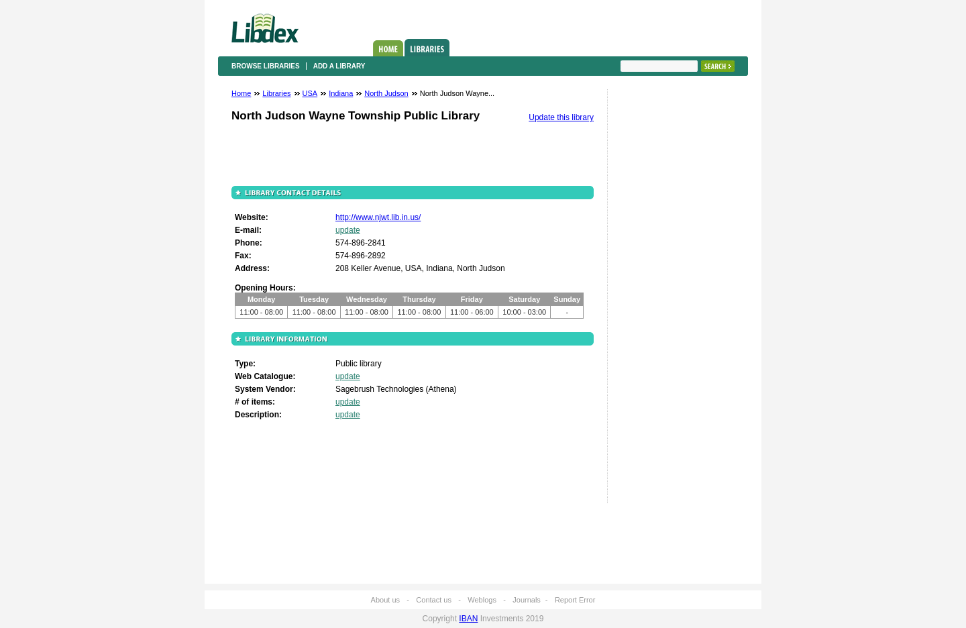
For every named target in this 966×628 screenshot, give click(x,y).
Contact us (433, 600)
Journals (527, 600)
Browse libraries (265, 66)
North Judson (386, 93)
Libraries (427, 47)
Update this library (561, 117)
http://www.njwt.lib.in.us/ (378, 217)
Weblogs (482, 600)
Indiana (341, 93)
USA (310, 93)
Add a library (339, 66)
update (347, 230)
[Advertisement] (661, 300)
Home (388, 48)
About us (385, 600)
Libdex (265, 28)
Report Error (575, 600)
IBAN (468, 618)
